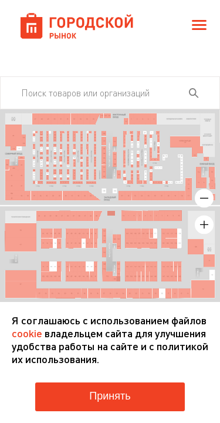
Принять (109, 396)
